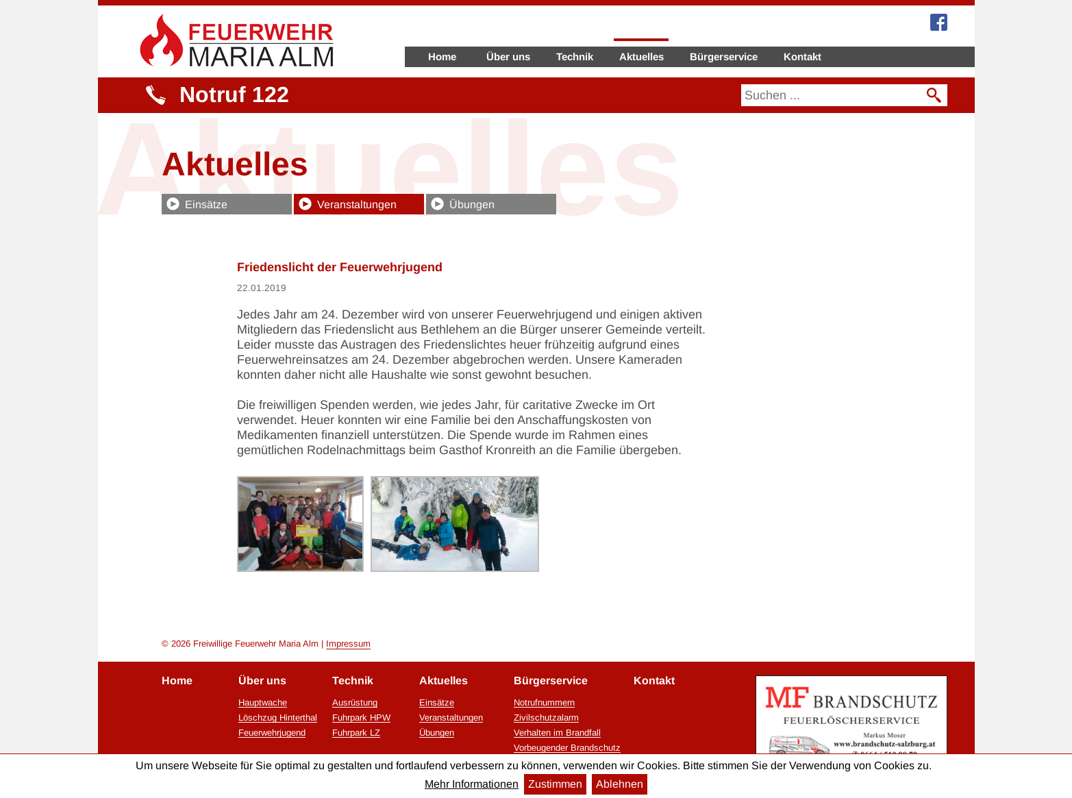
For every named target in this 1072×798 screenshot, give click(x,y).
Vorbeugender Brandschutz (567, 748)
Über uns (508, 56)
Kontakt (802, 56)
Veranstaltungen (357, 204)
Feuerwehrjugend (272, 733)
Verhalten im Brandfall (557, 733)
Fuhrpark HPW (361, 718)
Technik (574, 56)
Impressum (348, 643)
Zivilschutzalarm (546, 718)
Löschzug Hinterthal (277, 718)
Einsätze (206, 204)
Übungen (472, 204)
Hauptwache (262, 703)
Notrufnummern (544, 703)
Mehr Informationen (472, 784)
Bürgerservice (724, 56)
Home (442, 56)
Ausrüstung (354, 703)
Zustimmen (555, 784)
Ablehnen (619, 784)
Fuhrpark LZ (356, 733)
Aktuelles (641, 56)
